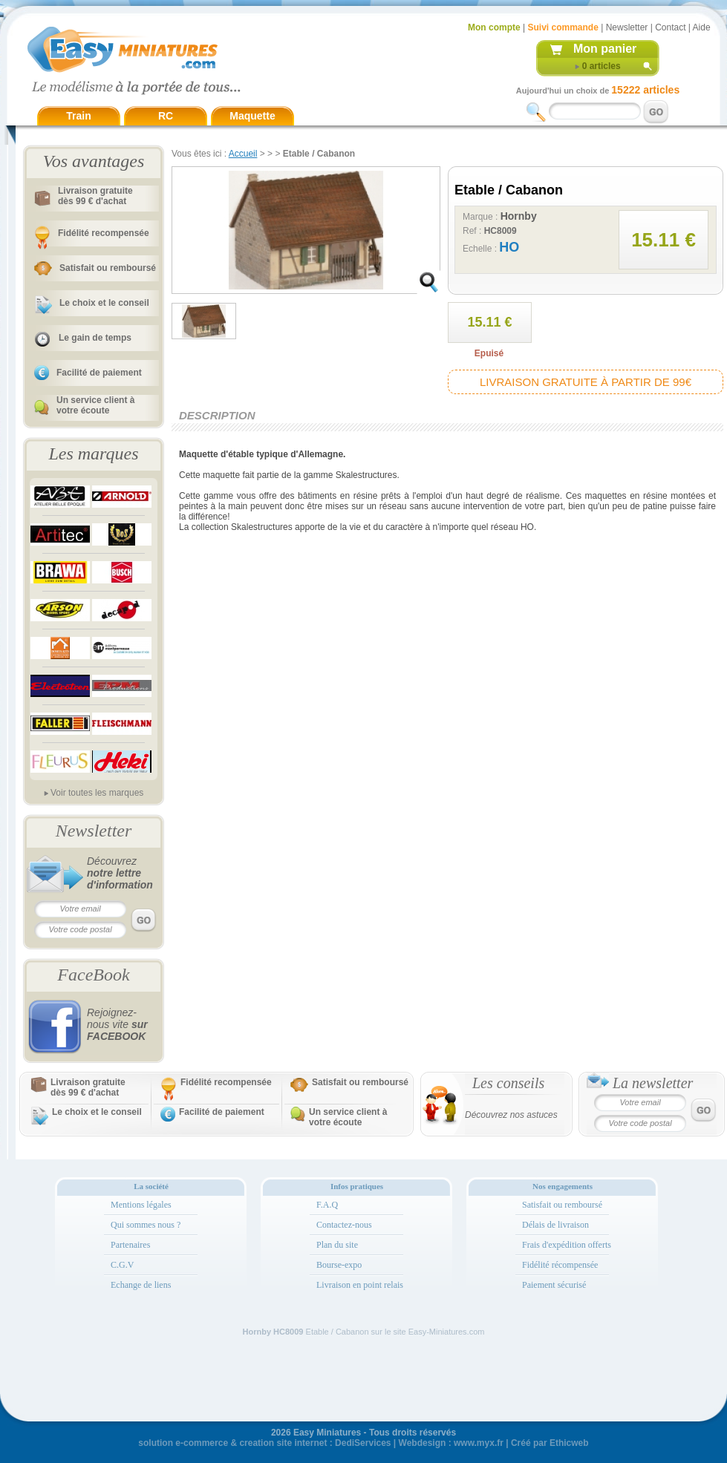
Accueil (243, 153)
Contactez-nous (344, 1225)
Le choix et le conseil (104, 303)
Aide (702, 27)
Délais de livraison (555, 1225)
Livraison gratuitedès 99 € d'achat (95, 196)
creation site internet (283, 1443)
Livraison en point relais (359, 1285)
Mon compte (494, 27)
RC (165, 116)
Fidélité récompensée (560, 1265)
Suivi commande (562, 27)
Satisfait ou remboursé (107, 268)
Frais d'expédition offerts (566, 1245)
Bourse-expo (339, 1265)
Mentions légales (141, 1204)
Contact (670, 27)
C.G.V (122, 1265)
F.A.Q (327, 1204)
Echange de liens (141, 1285)
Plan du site (337, 1245)
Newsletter (627, 27)
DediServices (363, 1443)
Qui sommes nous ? (145, 1225)
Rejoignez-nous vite (117, 1024)
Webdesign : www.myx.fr (451, 1443)
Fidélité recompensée (103, 233)
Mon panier (604, 48)
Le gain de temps (95, 338)
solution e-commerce (183, 1443)
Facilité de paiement (99, 372)
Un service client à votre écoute (95, 405)
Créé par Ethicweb (550, 1443)
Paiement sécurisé (554, 1285)
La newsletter (653, 1083)
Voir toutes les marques (96, 793)
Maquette (252, 116)
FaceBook (93, 974)
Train (78, 116)
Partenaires (130, 1245)
